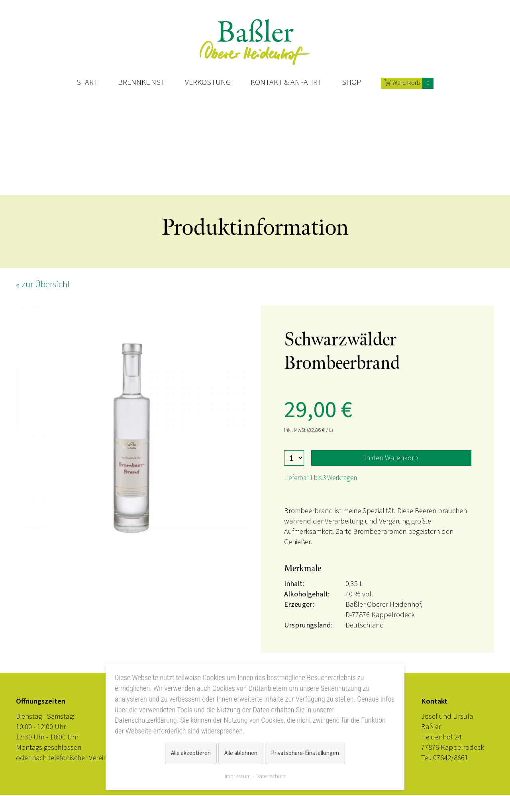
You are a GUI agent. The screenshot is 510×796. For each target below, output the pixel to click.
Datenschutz (270, 776)
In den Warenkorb (391, 459)
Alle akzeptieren (191, 753)
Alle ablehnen (240, 753)
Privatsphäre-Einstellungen (305, 753)
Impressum (238, 776)
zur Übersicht (46, 285)
